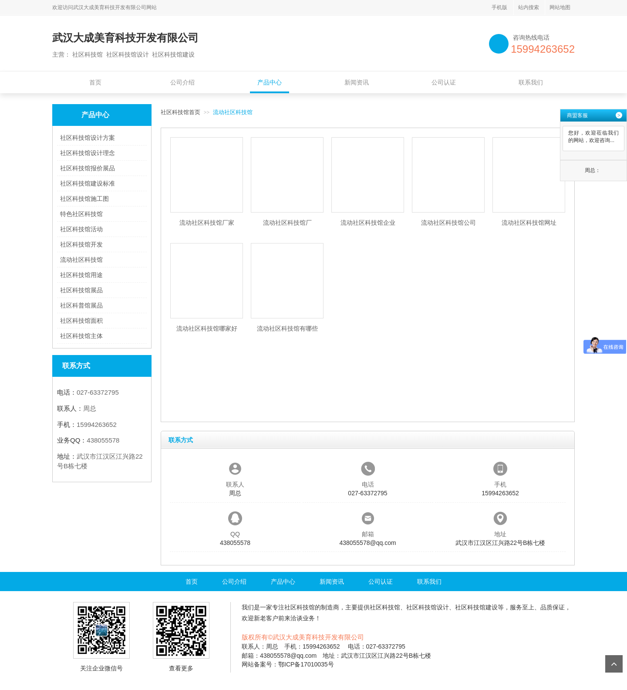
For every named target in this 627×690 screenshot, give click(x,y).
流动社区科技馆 (81, 259)
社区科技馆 (299, 607)
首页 (95, 82)
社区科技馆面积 (81, 320)
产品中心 (269, 82)
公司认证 (443, 82)
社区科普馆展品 (81, 305)
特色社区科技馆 (81, 213)
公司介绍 (182, 82)
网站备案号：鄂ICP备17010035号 (288, 664)
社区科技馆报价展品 (87, 168)
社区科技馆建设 (476, 607)
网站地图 (559, 7)
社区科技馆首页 (180, 112)
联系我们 (531, 82)
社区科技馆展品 (81, 290)
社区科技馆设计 (427, 607)
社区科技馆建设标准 (87, 183)
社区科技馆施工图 (84, 198)
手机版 (499, 7)
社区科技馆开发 (81, 244)
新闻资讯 (356, 82)
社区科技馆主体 (81, 335)
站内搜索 (528, 7)
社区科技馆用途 (81, 274)
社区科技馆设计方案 (87, 137)
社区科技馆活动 (81, 229)
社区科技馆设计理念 (87, 152)
